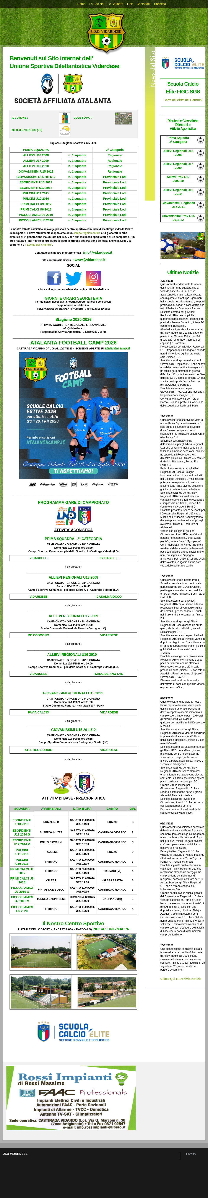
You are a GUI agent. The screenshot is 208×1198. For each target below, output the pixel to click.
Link (130, 4)
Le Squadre (115, 4)
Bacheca (160, 4)
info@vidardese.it (97, 252)
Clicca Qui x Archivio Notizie (180, 979)
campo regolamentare (87, 233)
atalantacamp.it (117, 348)
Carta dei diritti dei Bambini (182, 100)
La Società (96, 4)
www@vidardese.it (90, 260)
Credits (191, 1154)
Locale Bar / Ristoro (39, 244)
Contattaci (143, 4)
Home (81, 4)
